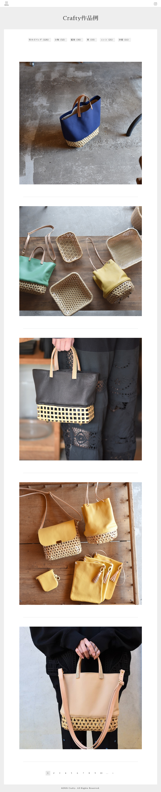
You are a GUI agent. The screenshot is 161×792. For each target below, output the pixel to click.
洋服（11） (124, 40)
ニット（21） (107, 40)
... (107, 773)
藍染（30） (76, 40)
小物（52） (60, 40)
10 (101, 773)
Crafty (72, 788)
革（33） (91, 40)
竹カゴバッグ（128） (39, 40)
